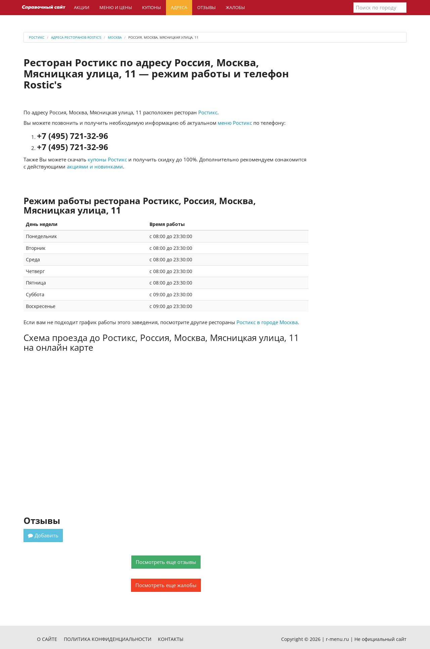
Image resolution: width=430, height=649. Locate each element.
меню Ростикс (235, 122)
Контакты (170, 639)
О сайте (47, 639)
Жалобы (235, 7)
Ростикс (207, 112)
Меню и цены (115, 7)
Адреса (179, 7)
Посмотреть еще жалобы (166, 585)
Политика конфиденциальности (108, 639)
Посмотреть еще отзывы (166, 562)
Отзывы (206, 7)
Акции (81, 7)
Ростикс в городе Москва (267, 322)
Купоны (151, 7)
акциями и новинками (95, 166)
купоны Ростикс (107, 159)
